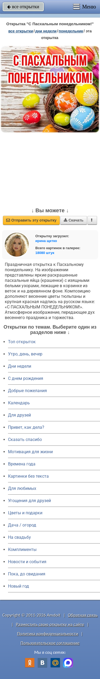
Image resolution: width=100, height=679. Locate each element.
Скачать (73, 220)
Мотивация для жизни (30, 451)
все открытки (23, 6)
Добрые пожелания (27, 390)
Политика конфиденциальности (47, 633)
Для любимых (22, 488)
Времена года (21, 463)
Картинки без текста (28, 476)
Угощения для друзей (29, 500)
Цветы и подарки (25, 512)
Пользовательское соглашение (50, 643)
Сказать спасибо (25, 439)
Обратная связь (83, 615)
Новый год (18, 586)
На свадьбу (19, 537)
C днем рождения (25, 378)
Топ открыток (22, 341)
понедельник (71, 31)
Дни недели (19, 366)
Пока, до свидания (26, 573)
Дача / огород (22, 525)
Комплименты (22, 549)
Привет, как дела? (26, 427)
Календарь (19, 402)
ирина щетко (46, 241)
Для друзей (19, 415)
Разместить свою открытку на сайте (50, 624)
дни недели (46, 31)
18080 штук (44, 253)
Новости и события (27, 561)
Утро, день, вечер (25, 354)
